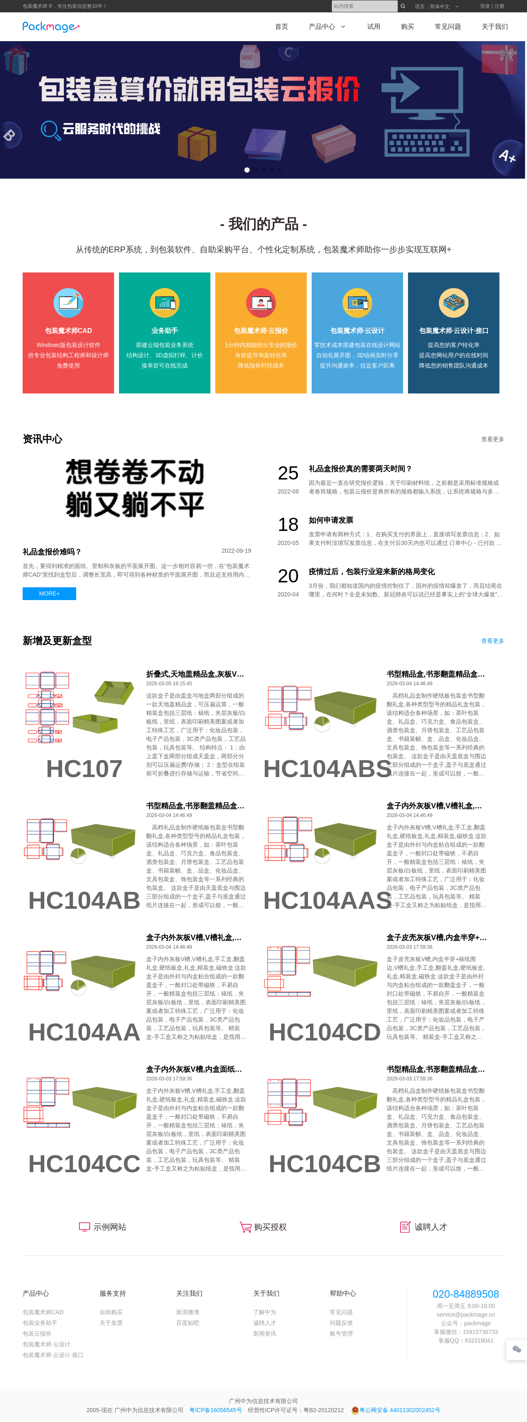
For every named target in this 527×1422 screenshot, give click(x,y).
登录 (485, 6)
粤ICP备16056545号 (215, 1410)
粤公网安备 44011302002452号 (396, 1410)
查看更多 (492, 439)
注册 (499, 6)
